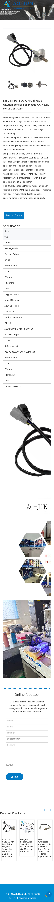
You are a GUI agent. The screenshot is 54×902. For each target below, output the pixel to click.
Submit (14, 776)
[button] (49, 85)
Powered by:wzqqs (27, 898)
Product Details (14, 215)
